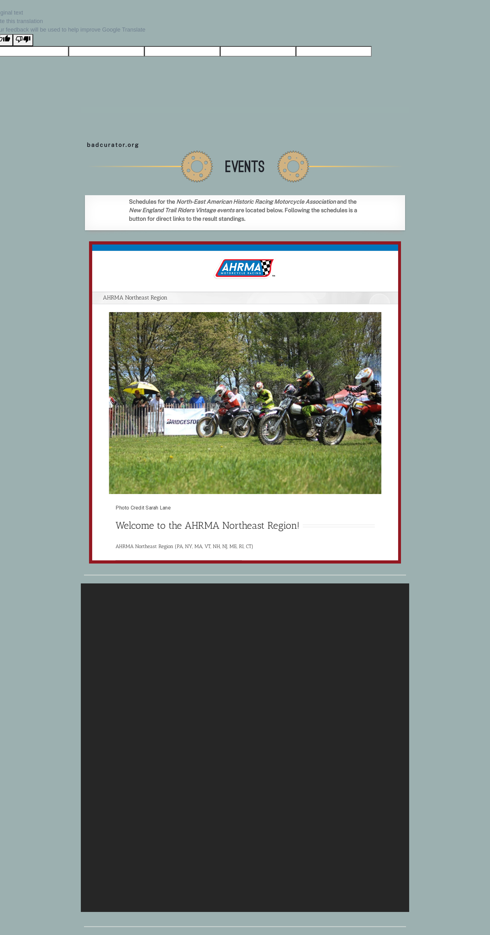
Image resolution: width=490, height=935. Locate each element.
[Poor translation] (23, 40)
